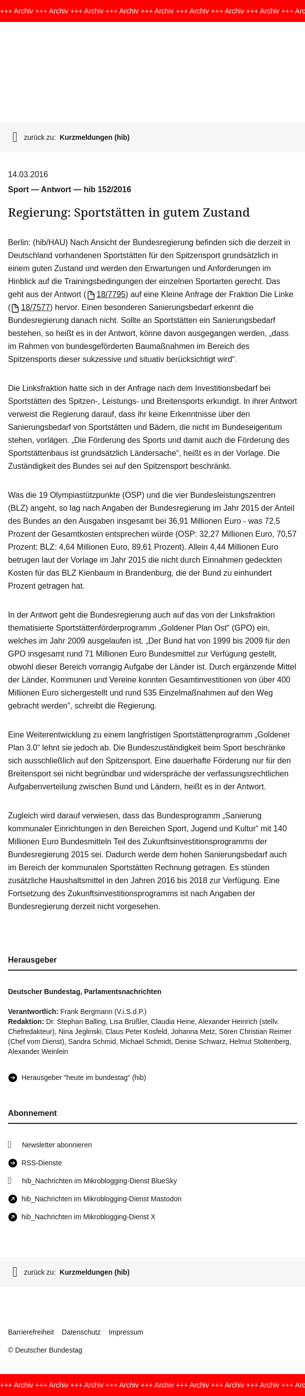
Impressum (126, 1332)
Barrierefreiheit (31, 1332)
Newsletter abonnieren (57, 1145)
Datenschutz (81, 1332)
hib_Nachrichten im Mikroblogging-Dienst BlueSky (99, 1181)
